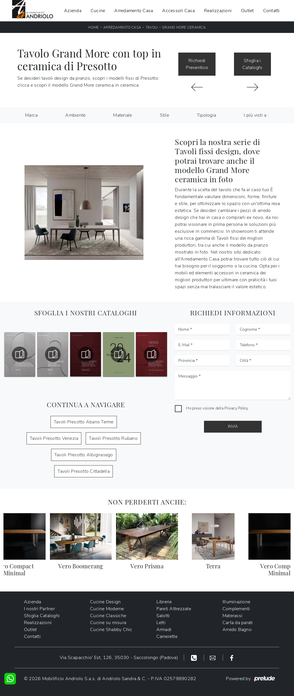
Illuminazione (236, 602)
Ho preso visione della (217, 408)
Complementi (236, 609)
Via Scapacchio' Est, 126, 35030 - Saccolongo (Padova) (119, 657)
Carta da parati (237, 622)
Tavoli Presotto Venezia (54, 438)
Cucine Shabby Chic (111, 629)
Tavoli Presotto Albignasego (83, 455)
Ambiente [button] (75, 115)
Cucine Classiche (108, 616)
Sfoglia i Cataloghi (252, 64)
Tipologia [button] (206, 115)
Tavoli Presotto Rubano (113, 438)
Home (93, 27)
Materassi (232, 616)
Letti (161, 622)
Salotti (163, 616)
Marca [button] (31, 115)
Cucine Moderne (107, 609)
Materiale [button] (122, 115)
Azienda (72, 11)
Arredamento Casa (133, 11)
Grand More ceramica (184, 27)
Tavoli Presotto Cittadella (83, 471)
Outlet (247, 11)
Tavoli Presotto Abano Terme (84, 422)
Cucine (98, 11)
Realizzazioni (218, 11)
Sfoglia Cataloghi (42, 616)
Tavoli (152, 27)
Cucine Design (105, 602)
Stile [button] (164, 115)
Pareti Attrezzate (173, 609)
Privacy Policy (236, 408)
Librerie (164, 602)
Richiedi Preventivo (197, 64)
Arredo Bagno (237, 629)
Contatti (271, 11)
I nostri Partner (39, 609)
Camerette (166, 636)
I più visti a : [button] (256, 115)
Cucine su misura (108, 622)
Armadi (164, 629)
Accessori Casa (178, 11)
